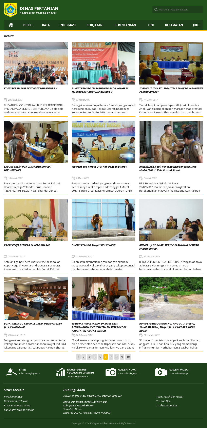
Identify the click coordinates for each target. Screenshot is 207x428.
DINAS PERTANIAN (39, 10)
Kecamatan (174, 25)
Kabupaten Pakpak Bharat (19, 410)
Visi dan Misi (163, 401)
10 (128, 357)
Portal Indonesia (13, 396)
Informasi (67, 25)
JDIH (196, 25)
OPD (151, 25)
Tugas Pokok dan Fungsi (169, 396)
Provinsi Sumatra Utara (17, 405)
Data (46, 25)
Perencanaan (125, 25)
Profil (28, 25)
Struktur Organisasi (167, 405)
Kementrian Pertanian (16, 401)
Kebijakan (94, 25)
